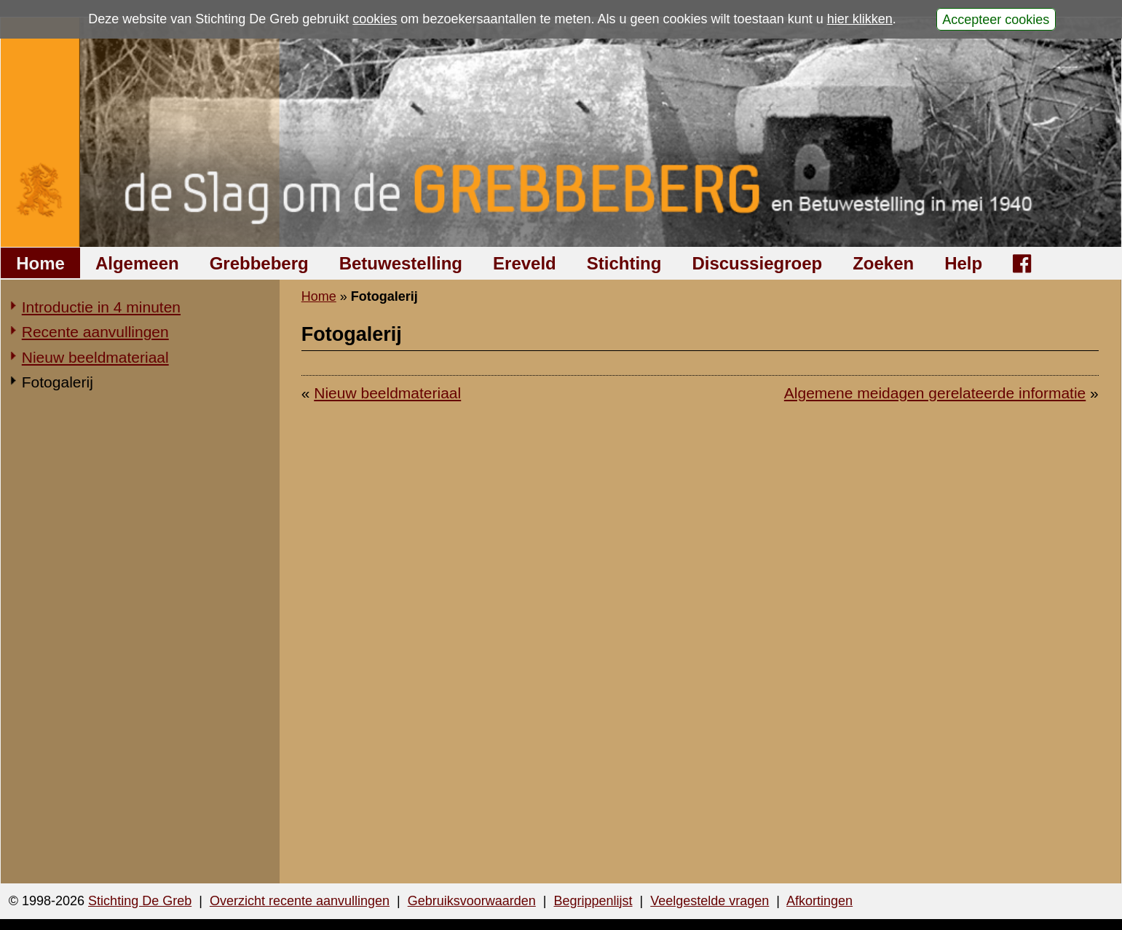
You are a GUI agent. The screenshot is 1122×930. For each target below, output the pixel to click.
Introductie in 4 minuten (101, 307)
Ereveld (524, 263)
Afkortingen (819, 901)
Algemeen (137, 263)
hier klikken (860, 19)
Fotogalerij (57, 382)
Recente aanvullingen (95, 331)
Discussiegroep (757, 263)
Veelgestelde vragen (709, 901)
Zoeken (883, 263)
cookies (374, 19)
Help (963, 263)
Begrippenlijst (592, 901)
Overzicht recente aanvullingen (300, 901)
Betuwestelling (400, 263)
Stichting (624, 263)
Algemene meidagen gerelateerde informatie (935, 393)
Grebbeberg (259, 263)
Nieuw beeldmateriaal (95, 357)
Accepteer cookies (995, 19)
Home (40, 263)
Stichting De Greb (139, 901)
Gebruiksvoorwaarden (472, 901)
